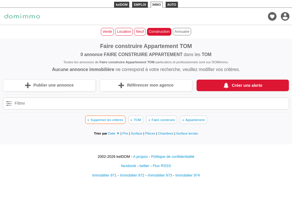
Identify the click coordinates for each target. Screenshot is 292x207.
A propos (140, 156)
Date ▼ (114, 133)
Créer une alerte (247, 85)
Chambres (166, 133)
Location (124, 31)
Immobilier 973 (160, 175)
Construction (159, 31)
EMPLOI (140, 4)
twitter (145, 166)
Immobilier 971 (104, 175)
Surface (137, 133)
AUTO (171, 4)
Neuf (140, 31)
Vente (107, 31)
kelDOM (122, 4)
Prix (125, 133)
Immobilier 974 (187, 175)
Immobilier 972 (132, 175)
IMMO (156, 4)
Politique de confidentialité (172, 156)
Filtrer (20, 103)
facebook (128, 166)
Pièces (150, 133)
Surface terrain (187, 133)
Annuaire (182, 31)
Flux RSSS (162, 166)
